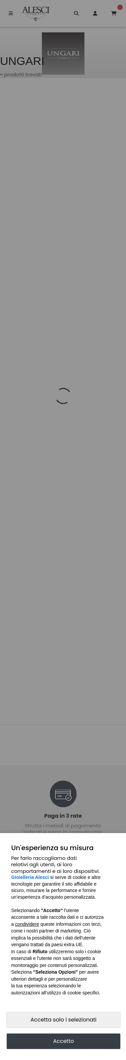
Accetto (63, 1041)
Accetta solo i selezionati (64, 1020)
